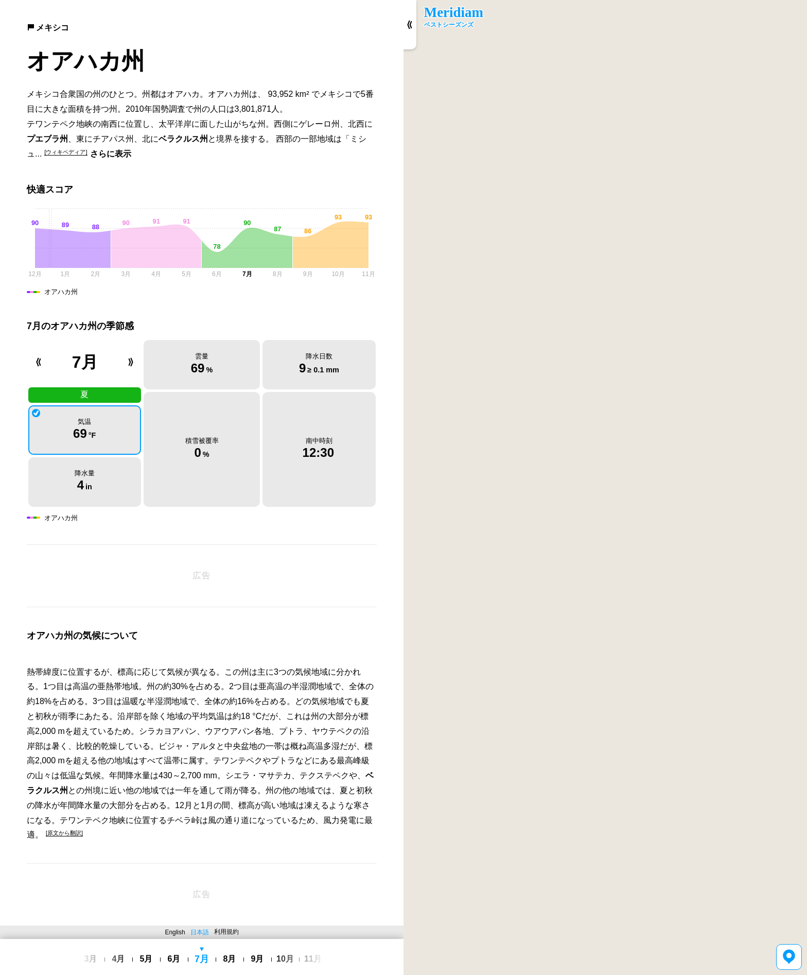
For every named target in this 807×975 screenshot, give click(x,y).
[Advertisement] (202, 576)
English (175, 932)
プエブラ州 (47, 138)
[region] (605, 487)
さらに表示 (110, 153)
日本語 (199, 932)
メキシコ (48, 27)
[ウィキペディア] (65, 152)
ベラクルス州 (183, 138)
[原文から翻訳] (64, 833)
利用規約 (226, 931)
